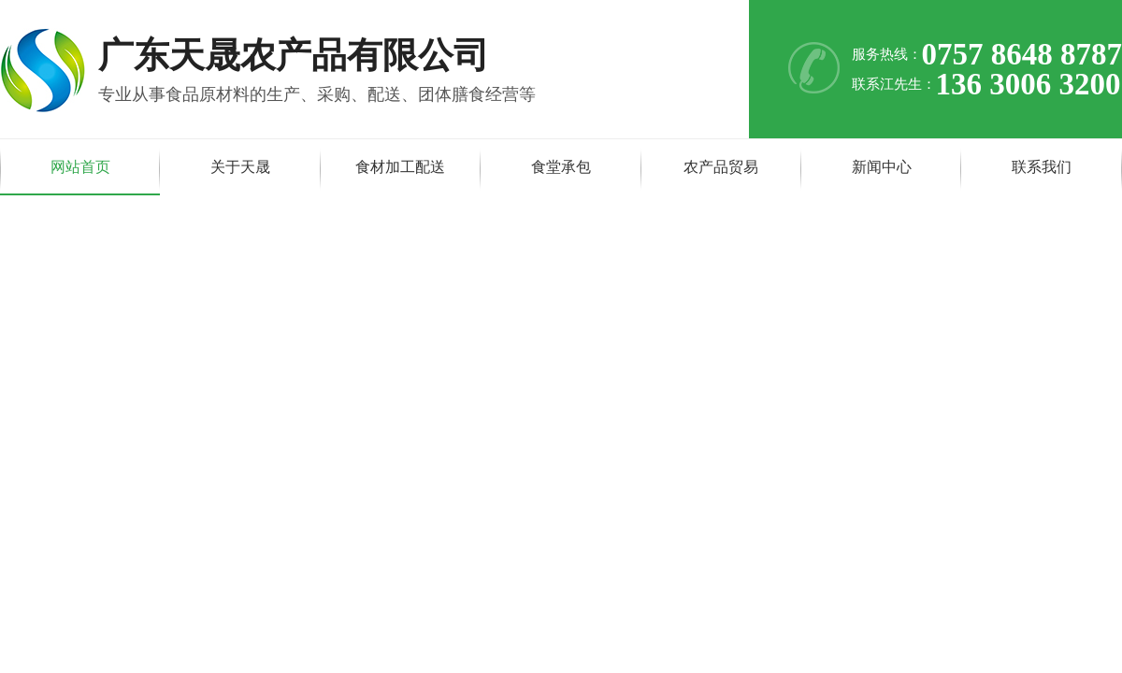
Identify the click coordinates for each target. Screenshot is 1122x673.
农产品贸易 (720, 167)
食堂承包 (561, 167)
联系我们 (1042, 167)
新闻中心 (882, 167)
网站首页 (80, 167)
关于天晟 (240, 167)
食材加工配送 (400, 167)
